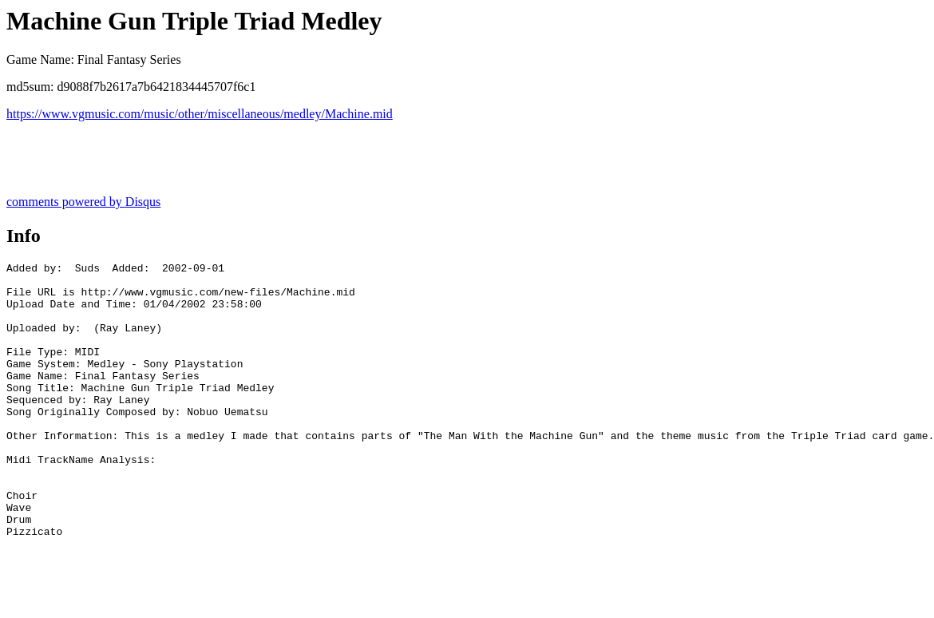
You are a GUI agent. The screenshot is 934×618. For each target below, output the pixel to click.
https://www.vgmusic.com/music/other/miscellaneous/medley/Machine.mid (199, 114)
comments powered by (83, 201)
